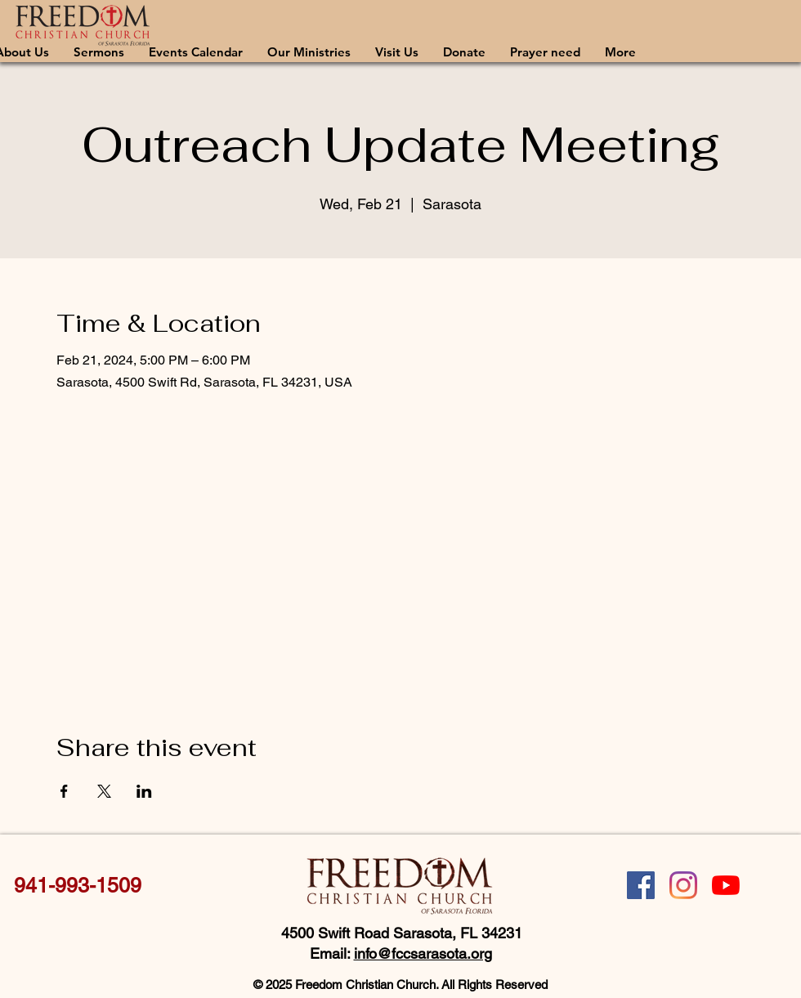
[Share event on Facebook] (64, 791)
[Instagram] (683, 885)
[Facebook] (641, 885)
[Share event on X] (104, 791)
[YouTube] (726, 885)
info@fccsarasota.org (423, 953)
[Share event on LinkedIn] (144, 791)
